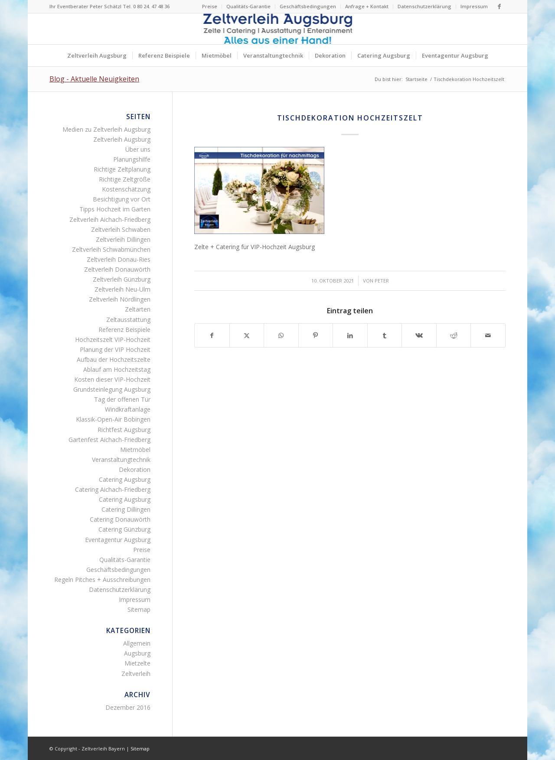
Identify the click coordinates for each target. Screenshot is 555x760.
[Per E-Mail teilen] (488, 335)
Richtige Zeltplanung (122, 169)
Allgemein (136, 643)
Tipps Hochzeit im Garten (114, 209)
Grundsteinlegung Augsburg (111, 389)
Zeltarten (137, 309)
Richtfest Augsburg (124, 429)
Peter (382, 280)
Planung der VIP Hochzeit (115, 349)
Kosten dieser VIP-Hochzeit (112, 379)
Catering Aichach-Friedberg (112, 489)
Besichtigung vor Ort (121, 199)
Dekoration (134, 469)
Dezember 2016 (127, 707)
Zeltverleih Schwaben (120, 229)
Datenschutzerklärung (424, 6)
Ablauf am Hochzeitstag (116, 369)
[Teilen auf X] (247, 335)
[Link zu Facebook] (499, 6)
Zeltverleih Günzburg (121, 279)
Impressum (474, 6)
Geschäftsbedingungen (308, 6)
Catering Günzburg (124, 529)
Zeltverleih (135, 673)
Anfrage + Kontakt (366, 6)
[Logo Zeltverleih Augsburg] (278, 28)
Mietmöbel (135, 449)
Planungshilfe (131, 159)
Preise (209, 6)
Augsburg (137, 653)
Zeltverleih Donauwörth (117, 269)
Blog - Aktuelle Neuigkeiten (94, 79)
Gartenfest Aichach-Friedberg (109, 439)
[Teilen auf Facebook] (212, 335)
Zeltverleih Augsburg (121, 139)
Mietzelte (137, 663)
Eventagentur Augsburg (117, 540)
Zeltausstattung (128, 319)
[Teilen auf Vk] (419, 335)
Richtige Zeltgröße (124, 179)
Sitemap (138, 609)
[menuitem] (210, 6)
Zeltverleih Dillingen (123, 239)
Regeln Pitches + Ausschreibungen (102, 579)
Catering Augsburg (124, 479)
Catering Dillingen (125, 509)
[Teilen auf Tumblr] (385, 335)
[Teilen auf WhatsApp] (281, 335)
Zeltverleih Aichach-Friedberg (109, 219)
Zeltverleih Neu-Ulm (122, 289)
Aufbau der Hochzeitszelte (113, 359)
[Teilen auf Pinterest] (316, 335)
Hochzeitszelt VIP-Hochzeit (112, 339)
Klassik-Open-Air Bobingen (113, 419)
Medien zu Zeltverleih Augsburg (106, 129)
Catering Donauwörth (120, 519)
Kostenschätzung (126, 189)
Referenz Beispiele (124, 329)
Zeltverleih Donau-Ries (118, 259)
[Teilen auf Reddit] (454, 335)
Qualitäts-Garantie (248, 6)
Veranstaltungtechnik (121, 459)
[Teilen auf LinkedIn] (350, 335)
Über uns (137, 149)
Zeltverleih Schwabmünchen (111, 249)
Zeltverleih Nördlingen (119, 299)
